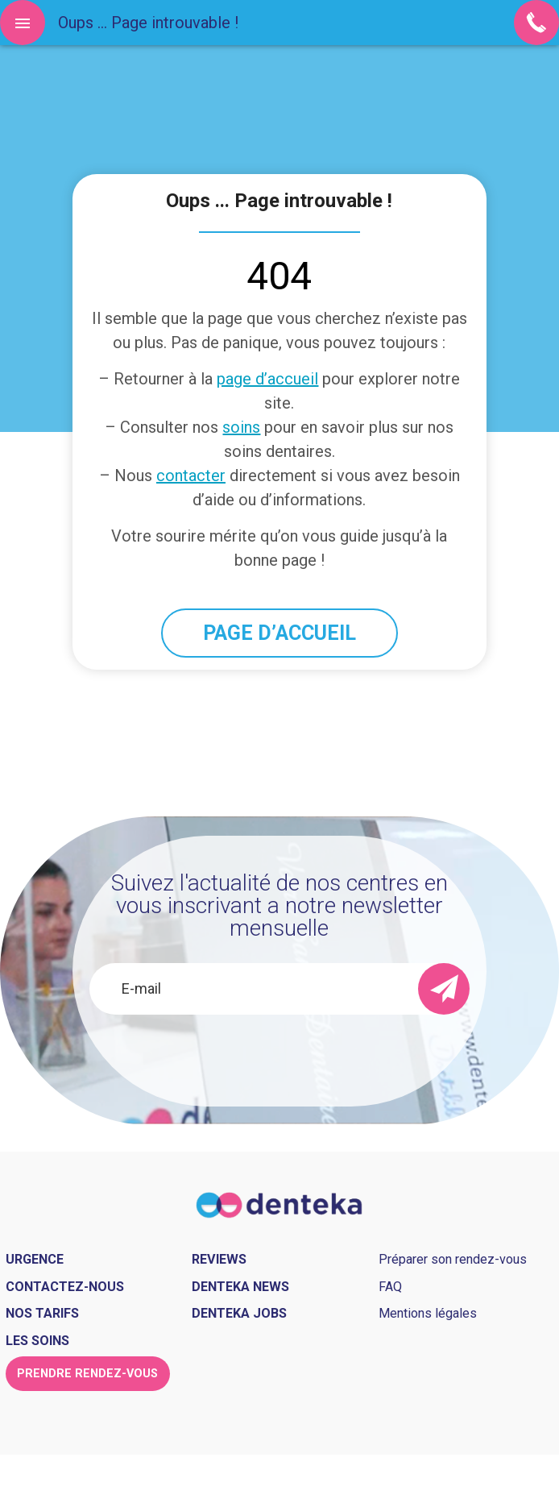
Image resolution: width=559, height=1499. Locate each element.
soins (241, 427)
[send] (444, 989)
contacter (191, 475)
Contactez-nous (65, 1286)
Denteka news (240, 1286)
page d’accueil (267, 378)
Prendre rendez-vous (87, 1374)
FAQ (390, 1286)
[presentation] (279, 1057)
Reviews (219, 1259)
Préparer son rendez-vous (453, 1259)
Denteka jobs (239, 1313)
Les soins (37, 1340)
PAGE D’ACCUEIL (279, 633)
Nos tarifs (42, 1313)
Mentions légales (428, 1313)
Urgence (35, 1259)
